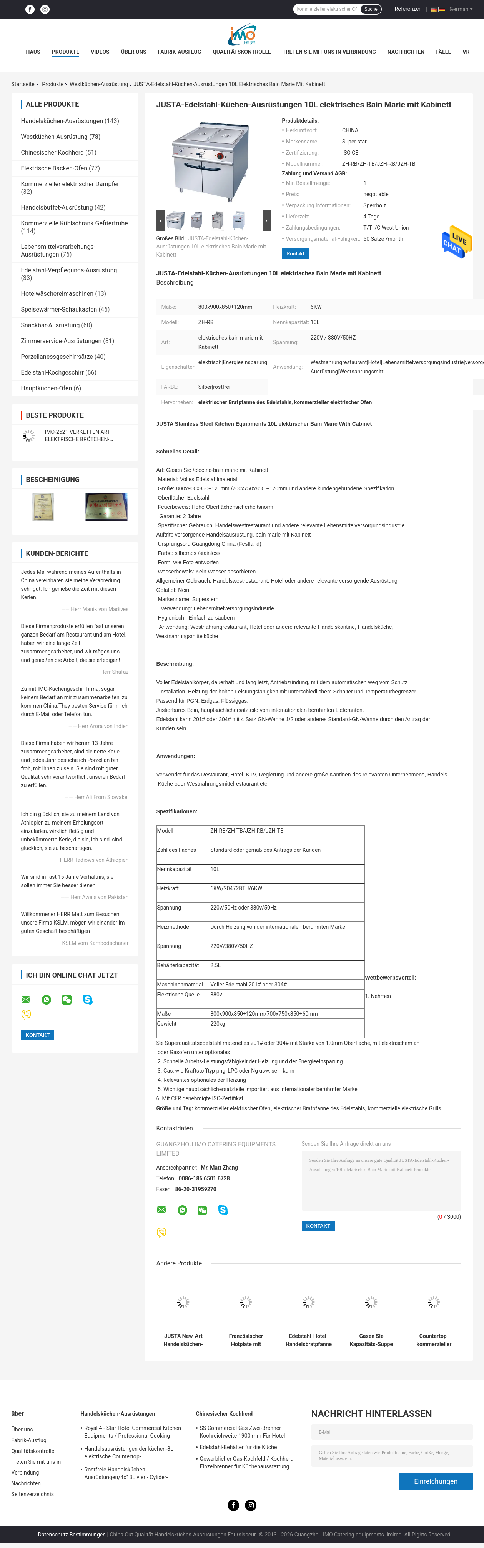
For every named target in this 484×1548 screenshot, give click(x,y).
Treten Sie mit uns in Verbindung (329, 52)
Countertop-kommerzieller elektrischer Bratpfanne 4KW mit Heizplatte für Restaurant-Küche (434, 1340)
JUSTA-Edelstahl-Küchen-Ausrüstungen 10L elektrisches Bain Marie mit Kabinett (211, 246)
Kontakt (295, 254)
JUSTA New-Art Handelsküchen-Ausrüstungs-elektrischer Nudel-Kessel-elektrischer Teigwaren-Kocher (183, 1340)
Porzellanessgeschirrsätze (57, 356)
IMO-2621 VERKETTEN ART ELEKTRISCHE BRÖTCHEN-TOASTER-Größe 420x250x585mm (86, 439)
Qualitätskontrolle (242, 52)
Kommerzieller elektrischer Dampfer (70, 184)
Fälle (443, 52)
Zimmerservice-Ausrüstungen (61, 341)
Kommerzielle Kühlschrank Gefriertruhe (74, 223)
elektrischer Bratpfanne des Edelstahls (319, 1108)
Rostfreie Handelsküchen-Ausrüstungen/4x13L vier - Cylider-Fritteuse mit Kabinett (126, 1474)
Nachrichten (406, 52)
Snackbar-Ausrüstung (50, 325)
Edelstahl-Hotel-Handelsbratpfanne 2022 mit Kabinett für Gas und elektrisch (309, 1340)
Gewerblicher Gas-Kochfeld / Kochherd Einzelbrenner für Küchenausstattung (247, 1463)
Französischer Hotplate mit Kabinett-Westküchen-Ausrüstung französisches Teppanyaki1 (246, 1340)
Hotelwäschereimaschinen (57, 293)
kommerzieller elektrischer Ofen (233, 1108)
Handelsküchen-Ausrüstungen (62, 121)
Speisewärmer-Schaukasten (59, 309)
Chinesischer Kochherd (52, 152)
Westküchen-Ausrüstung (99, 84)
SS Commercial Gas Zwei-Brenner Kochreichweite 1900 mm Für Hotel (242, 1432)
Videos (100, 52)
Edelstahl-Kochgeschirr (52, 372)
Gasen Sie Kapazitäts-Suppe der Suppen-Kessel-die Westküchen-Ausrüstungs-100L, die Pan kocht (371, 1340)
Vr (465, 52)
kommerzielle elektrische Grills (404, 1108)
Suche (371, 9)
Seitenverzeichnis (33, 1494)
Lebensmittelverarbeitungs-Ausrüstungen (58, 250)
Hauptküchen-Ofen (46, 388)
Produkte (65, 52)
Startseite (23, 84)
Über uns (133, 52)
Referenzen (408, 9)
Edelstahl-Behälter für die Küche (238, 1447)
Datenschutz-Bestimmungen (72, 1534)
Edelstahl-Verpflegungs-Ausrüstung (69, 270)
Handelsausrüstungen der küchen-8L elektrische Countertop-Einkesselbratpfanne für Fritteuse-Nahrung (136, 1454)
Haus (33, 52)
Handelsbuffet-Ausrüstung (57, 207)
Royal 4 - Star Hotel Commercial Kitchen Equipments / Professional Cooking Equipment (133, 1433)
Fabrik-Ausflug (179, 52)
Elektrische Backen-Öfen (54, 168)
